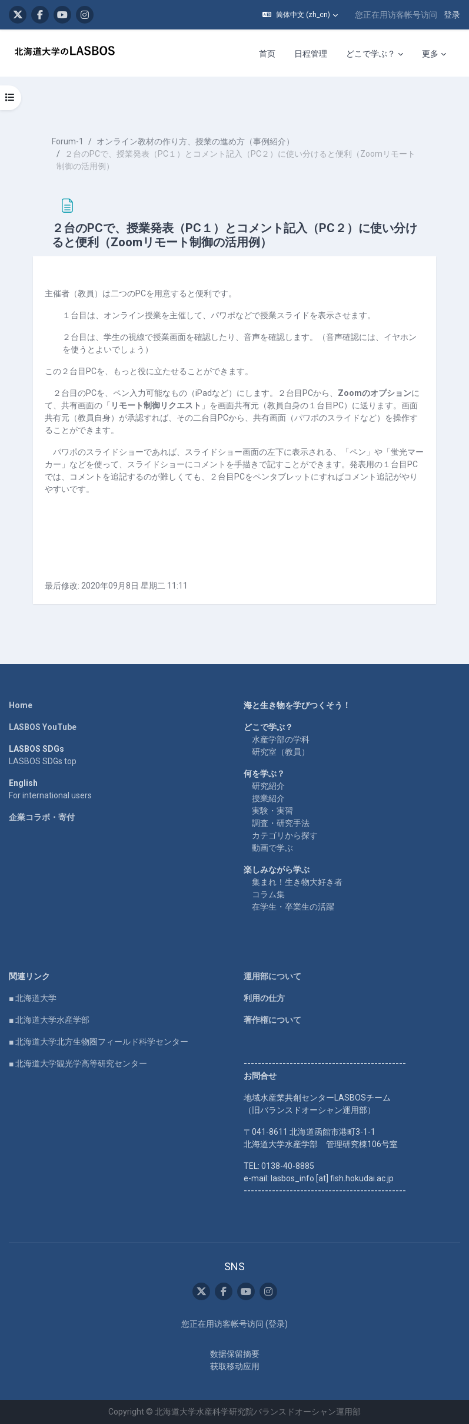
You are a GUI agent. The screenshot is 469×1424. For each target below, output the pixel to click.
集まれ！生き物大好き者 (297, 882)
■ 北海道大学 (32, 998)
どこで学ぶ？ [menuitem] (370, 53)
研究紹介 (268, 786)
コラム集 (268, 894)
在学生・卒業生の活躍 (293, 906)
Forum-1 (68, 141)
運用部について (272, 976)
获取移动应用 (235, 1366)
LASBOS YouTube (42, 727)
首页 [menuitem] (267, 53)
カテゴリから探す (285, 835)
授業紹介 (268, 798)
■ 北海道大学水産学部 (49, 1020)
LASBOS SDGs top (42, 761)
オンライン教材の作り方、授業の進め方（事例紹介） (195, 141)
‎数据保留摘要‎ (235, 1354)
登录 (452, 14)
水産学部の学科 (281, 739)
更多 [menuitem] (430, 53)
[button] (300, 15)
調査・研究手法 (281, 823)
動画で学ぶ (272, 848)
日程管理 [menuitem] (310, 53)
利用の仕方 (264, 998)
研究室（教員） (281, 751)
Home (20, 705)
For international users (50, 795)
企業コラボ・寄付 (42, 817)
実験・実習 (272, 810)
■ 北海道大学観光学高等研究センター (78, 1063)
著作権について (272, 1020)
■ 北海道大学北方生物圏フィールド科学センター (98, 1041)
